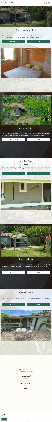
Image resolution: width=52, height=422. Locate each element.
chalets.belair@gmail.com (26, 380)
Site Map (29, 383)
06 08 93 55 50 (26, 378)
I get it (4, 419)
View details (13, 42)
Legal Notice (23, 383)
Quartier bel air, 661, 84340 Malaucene (26, 375)
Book (38, 42)
